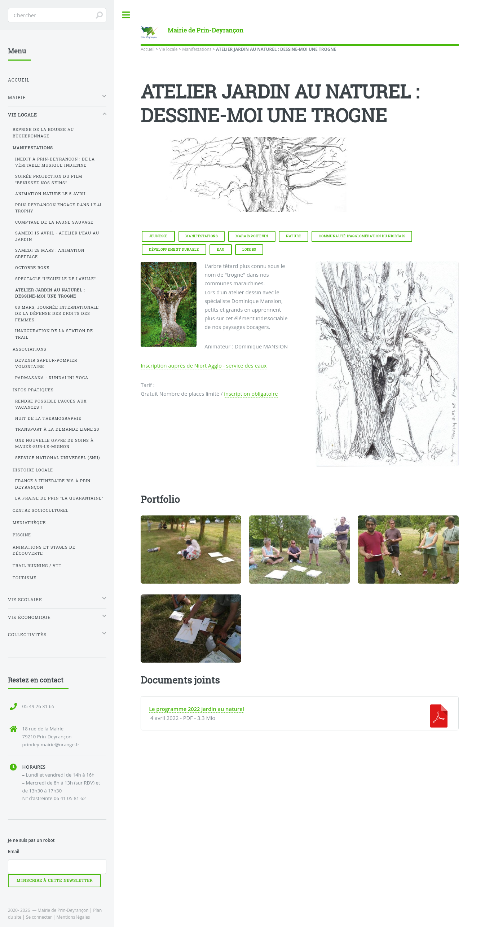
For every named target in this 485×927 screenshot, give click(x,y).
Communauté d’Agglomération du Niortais (362, 236)
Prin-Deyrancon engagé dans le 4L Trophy (59, 208)
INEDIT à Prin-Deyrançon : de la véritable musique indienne (55, 162)
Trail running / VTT (37, 565)
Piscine (22, 534)
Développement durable (174, 249)
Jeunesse (158, 236)
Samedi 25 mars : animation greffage (49, 253)
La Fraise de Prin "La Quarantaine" (59, 498)
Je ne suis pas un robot (31, 840)
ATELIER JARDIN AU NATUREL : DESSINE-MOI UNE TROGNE (50, 293)
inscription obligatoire (251, 393)
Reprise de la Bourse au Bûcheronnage (43, 132)
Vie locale (168, 49)
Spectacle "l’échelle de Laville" (55, 278)
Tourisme (24, 577)
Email (13, 851)
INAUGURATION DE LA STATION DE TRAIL (54, 333)
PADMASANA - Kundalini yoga (51, 377)
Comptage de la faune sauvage (54, 222)
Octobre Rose (32, 267)
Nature (293, 236)
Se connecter (39, 917)
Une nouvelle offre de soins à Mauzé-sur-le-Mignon (54, 443)
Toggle (126, 15)
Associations (30, 349)
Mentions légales (73, 917)
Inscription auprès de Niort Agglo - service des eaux (203, 365)
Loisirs (249, 249)
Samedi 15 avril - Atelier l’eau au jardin (57, 236)
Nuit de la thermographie (48, 418)
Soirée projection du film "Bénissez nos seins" (48, 179)
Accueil (147, 49)
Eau (221, 249)
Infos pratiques (33, 389)
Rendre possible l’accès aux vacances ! (51, 404)
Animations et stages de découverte (44, 550)
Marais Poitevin (251, 236)
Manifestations (196, 49)
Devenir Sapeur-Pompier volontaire (46, 363)
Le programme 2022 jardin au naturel (196, 709)
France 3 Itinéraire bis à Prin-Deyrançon (54, 483)
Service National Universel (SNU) (58, 457)
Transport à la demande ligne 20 (57, 429)
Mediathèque (29, 522)
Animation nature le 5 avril (51, 193)
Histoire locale (33, 470)
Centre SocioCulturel (41, 510)
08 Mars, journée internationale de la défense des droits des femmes (57, 313)
